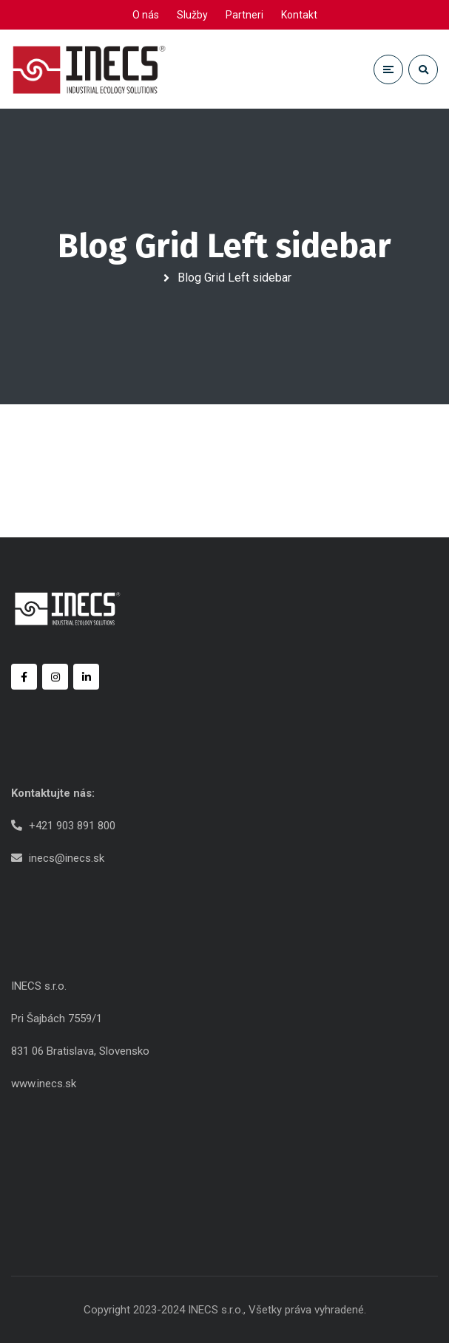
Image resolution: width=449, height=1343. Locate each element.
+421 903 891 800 (72, 825)
